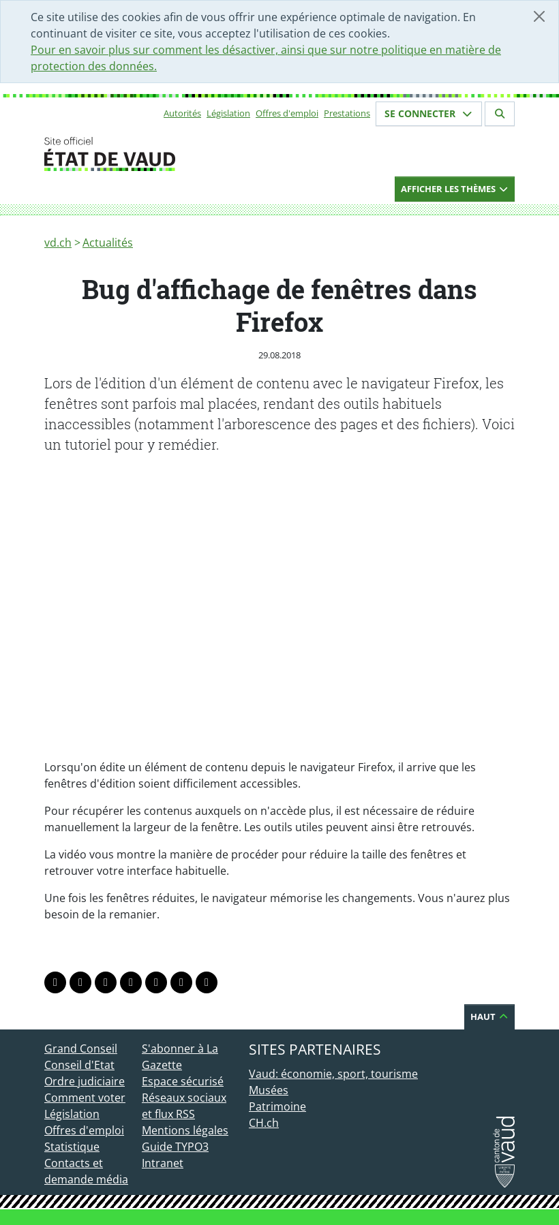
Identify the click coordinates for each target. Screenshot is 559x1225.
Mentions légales (185, 1130)
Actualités (107, 242)
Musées (268, 1090)
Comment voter (84, 1097)
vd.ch (58, 242)
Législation (228, 113)
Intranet (162, 1163)
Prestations (347, 113)
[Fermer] (539, 16)
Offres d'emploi (287, 113)
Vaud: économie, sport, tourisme (333, 1073)
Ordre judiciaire (84, 1081)
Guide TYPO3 (175, 1146)
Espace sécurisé (183, 1081)
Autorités (182, 113)
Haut (489, 1016)
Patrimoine (277, 1106)
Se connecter (428, 113)
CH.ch (264, 1122)
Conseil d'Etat (79, 1064)
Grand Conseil (80, 1048)
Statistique (72, 1146)
